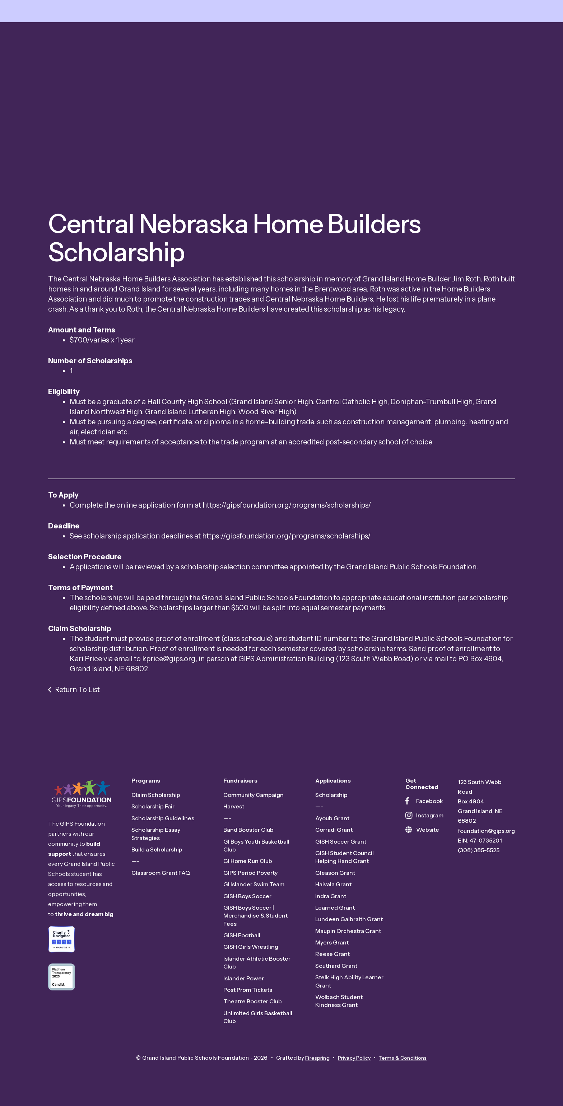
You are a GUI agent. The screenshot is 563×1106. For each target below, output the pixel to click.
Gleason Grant (335, 877)
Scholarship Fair (153, 811)
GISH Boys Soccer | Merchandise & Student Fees (255, 921)
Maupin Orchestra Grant (348, 935)
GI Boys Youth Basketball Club (256, 850)
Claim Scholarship (155, 800)
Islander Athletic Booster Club (256, 967)
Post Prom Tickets (247, 995)
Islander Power (243, 983)
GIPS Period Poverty (250, 877)
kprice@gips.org (168, 663)
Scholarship (331, 800)
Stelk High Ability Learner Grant (349, 986)
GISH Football (241, 940)
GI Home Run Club (247, 866)
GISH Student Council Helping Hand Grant (344, 862)
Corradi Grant (334, 835)
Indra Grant (330, 901)
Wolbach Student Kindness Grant (339, 1006)
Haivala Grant (333, 889)
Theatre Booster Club (252, 1006)
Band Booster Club (248, 835)
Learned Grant (335, 912)
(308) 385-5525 (478, 855)
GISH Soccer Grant (340, 846)
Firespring (312, 1062)
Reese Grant (332, 959)
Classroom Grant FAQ (160, 877)
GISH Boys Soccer (247, 901)
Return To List (77, 694)
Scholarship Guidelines (162, 823)
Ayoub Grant (332, 823)
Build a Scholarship (156, 854)
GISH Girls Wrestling (250, 952)
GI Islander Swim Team (253, 889)
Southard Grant (336, 971)
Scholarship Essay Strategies (155, 838)
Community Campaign (253, 800)
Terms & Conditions (406, 1062)
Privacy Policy (353, 1062)
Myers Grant (332, 947)
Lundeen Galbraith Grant (349, 924)
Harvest (233, 811)
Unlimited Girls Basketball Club (257, 1022)
